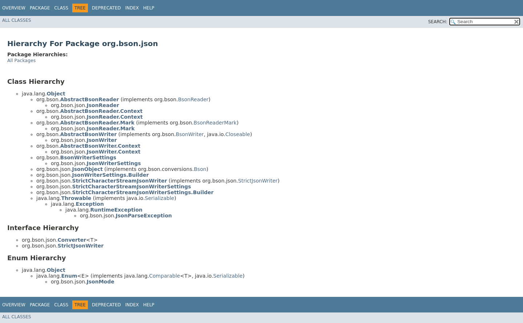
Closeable (237, 134)
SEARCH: (437, 21)
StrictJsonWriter (258, 181)
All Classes (16, 20)
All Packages (21, 60)
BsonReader (193, 99)
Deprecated (106, 8)
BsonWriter (190, 134)
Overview (13, 8)
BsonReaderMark (215, 123)
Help (148, 8)
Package (40, 8)
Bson (200, 169)
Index (132, 8)
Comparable (164, 276)
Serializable (159, 198)
